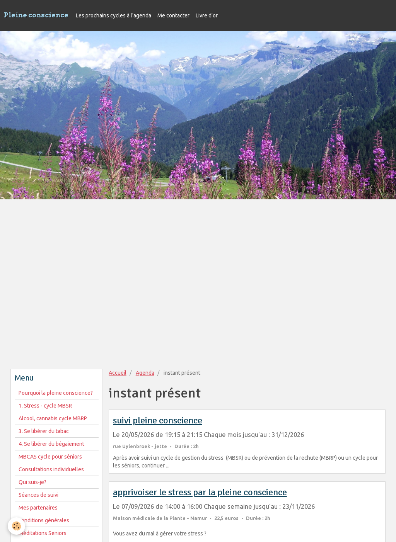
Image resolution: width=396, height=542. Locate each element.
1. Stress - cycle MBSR (45, 406)
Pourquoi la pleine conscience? (56, 393)
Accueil (117, 373)
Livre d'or (207, 15)
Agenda (145, 373)
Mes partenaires (38, 508)
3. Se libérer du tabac (44, 431)
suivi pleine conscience (157, 420)
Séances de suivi (38, 495)
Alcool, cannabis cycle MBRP (53, 418)
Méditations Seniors (43, 533)
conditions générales (44, 520)
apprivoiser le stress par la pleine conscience (200, 492)
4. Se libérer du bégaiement (51, 444)
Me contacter (173, 15)
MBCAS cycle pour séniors (50, 457)
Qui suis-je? (32, 482)
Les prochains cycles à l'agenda (113, 15)
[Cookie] (16, 526)
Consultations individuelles (51, 469)
